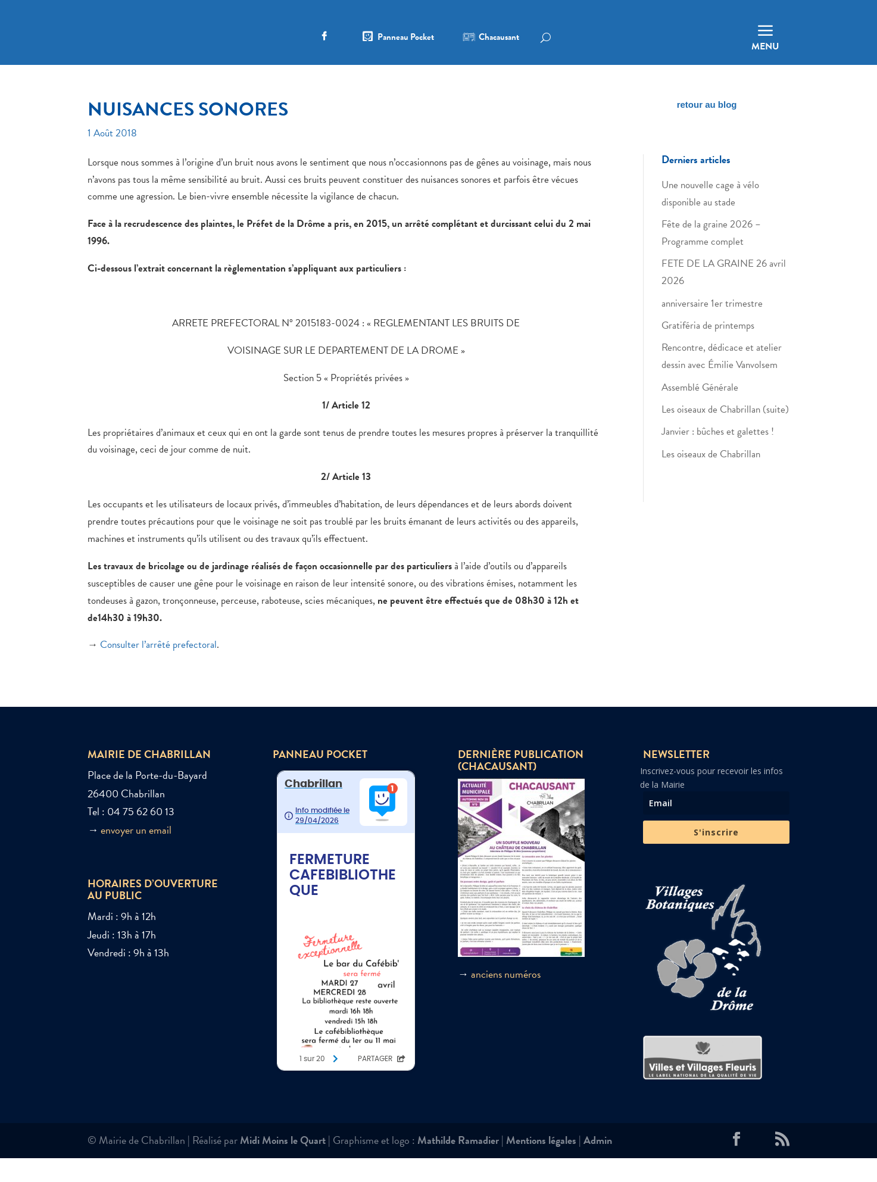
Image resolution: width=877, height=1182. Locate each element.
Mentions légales (541, 1164)
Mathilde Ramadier (458, 1164)
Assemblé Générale (699, 410)
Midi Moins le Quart (283, 1164)
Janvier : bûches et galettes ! (717, 455)
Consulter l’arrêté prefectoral (158, 668)
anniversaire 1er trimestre (712, 326)
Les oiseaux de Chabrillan (710, 477)
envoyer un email (136, 853)
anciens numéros (506, 997)
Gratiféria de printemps (707, 348)
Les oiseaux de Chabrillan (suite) (725, 432)
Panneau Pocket (405, 38)
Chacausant (499, 38)
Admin (597, 1164)
